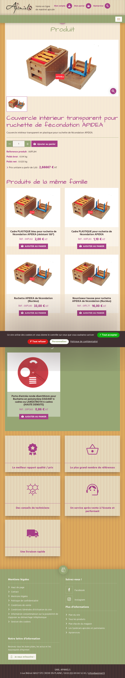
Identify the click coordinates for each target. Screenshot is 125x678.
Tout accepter (108, 335)
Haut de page (17, 587)
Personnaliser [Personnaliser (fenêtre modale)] (59, 341)
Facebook (75, 589)
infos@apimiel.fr (96, 673)
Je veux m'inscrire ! (22, 656)
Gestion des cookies (21, 622)
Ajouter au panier (44, 144)
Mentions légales (19, 596)
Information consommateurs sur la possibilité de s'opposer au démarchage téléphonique (33, 615)
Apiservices (74, 633)
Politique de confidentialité (24, 601)
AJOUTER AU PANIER (33, 246)
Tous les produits (77, 619)
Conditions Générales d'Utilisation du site (31, 610)
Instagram (75, 599)
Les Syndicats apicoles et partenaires (87, 628)
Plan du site (74, 615)
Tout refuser (38, 341)
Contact (15, 592)
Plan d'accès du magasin (80, 624)
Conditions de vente (21, 605)
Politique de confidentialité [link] (84, 341)
